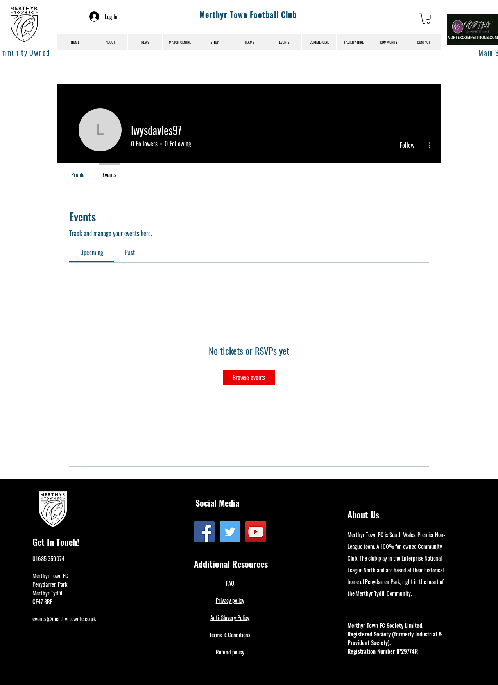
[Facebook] (204, 531)
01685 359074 (48, 558)
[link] (91, 252)
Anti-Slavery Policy (229, 617)
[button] (426, 18)
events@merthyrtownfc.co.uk (64, 618)
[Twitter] (230, 531)
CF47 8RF (42, 601)
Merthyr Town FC (50, 575)
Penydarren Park (49, 584)
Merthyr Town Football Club (248, 14)
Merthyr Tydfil (47, 592)
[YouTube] (255, 531)
